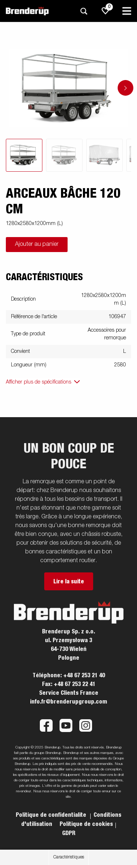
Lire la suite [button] (68, 581)
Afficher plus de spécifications (38, 382)
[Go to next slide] (125, 88)
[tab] (24, 155)
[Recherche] (83, 11)
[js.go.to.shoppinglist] (106, 11)
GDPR (68, 833)
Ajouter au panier (36, 244)
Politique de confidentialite (52, 815)
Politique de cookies (86, 824)
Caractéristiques (68, 857)
